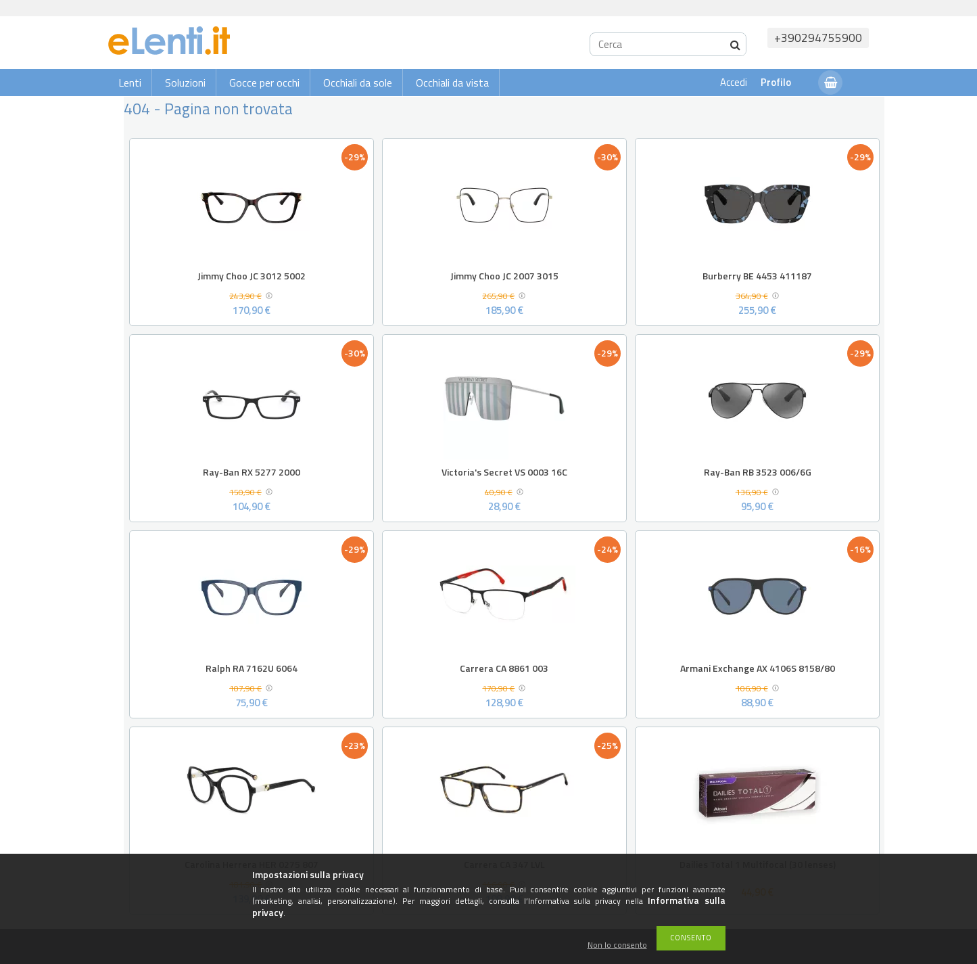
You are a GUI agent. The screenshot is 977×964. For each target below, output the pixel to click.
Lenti (129, 82)
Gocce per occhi (264, 82)
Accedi (733, 82)
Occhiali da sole (357, 82)
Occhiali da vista (452, 82)
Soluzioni (185, 82)
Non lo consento (617, 945)
